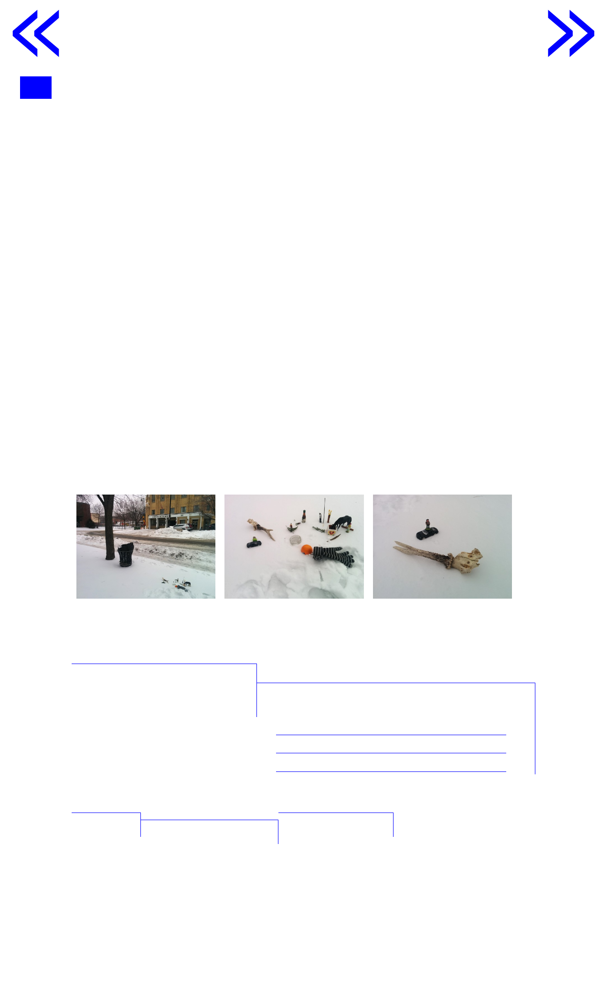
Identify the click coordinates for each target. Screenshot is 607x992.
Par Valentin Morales (353, 830)
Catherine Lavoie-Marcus (309, 147)
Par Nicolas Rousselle (355, 812)
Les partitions (108, 913)
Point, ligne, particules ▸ (408, 913)
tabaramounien (362, 959)
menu (39, 87)
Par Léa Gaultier (341, 848)
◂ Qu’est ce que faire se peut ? (245, 920)
